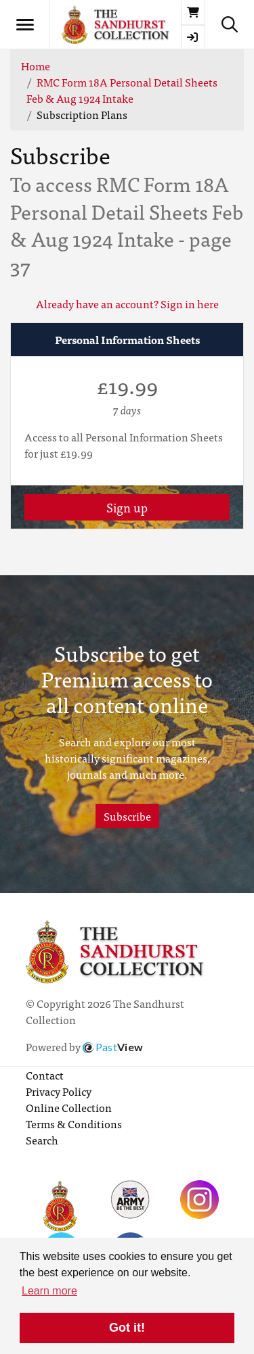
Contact (45, 1075)
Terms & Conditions (74, 1123)
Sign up (127, 507)
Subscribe (127, 816)
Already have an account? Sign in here (127, 303)
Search (42, 1140)
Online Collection (69, 1107)
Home (35, 65)
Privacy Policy (58, 1091)
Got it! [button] (127, 1327)
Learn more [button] (49, 1291)
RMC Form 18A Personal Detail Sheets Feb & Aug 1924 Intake (121, 90)
